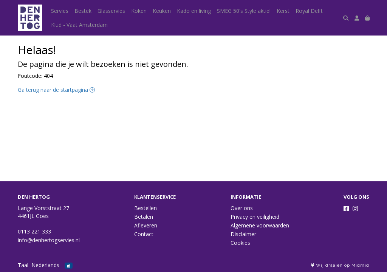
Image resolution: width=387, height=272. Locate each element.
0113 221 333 (34, 231)
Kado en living (194, 10)
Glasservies (111, 10)
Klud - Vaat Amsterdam (79, 24)
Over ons (242, 208)
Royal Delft (309, 10)
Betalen (143, 216)
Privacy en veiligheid (255, 216)
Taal (23, 265)
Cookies (240, 242)
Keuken (162, 10)
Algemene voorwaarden (260, 225)
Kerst (283, 10)
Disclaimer (243, 234)
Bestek (82, 10)
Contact (143, 234)
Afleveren (145, 225)
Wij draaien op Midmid (340, 265)
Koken (139, 10)
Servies (59, 10)
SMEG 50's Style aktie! (244, 10)
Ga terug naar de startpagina (56, 89)
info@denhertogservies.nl (49, 240)
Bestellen (145, 208)
